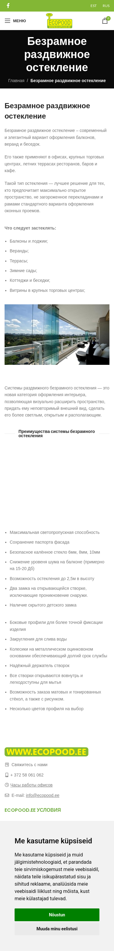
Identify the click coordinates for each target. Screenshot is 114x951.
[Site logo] (59, 20)
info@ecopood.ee (42, 795)
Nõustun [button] (57, 914)
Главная (16, 80)
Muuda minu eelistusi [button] (57, 928)
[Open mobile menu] (15, 21)
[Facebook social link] (8, 5)
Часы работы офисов (31, 785)
